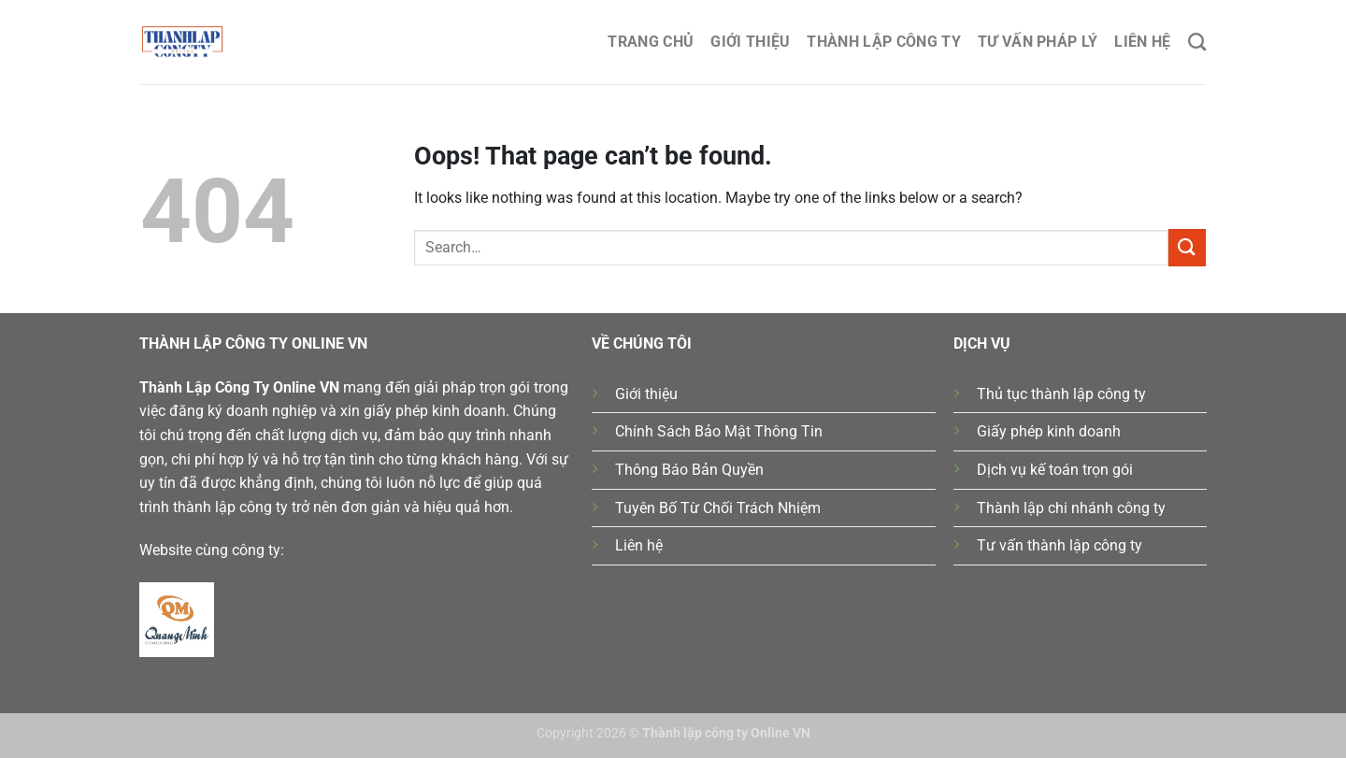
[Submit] (1187, 247)
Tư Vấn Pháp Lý (1037, 41)
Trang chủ (651, 41)
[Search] (1197, 41)
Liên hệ (1142, 41)
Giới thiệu (750, 41)
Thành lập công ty (883, 41)
